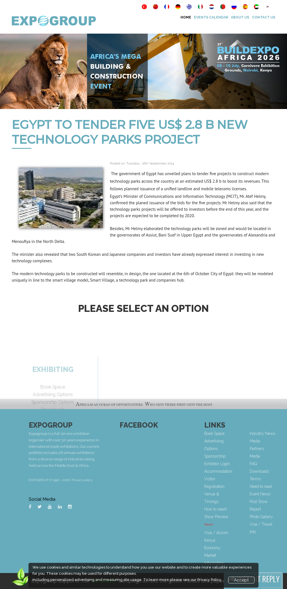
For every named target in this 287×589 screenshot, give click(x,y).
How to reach (233, 509)
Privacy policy (118, 480)
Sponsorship (233, 456)
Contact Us (263, 17)
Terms (272, 479)
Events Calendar (211, 17)
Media (272, 456)
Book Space (232, 433)
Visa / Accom (234, 532)
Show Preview (234, 516)
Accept (241, 580)
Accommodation (236, 471)
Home (185, 17)
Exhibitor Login (235, 464)
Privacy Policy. (209, 580)
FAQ (271, 464)
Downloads (277, 471)
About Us (240, 17)
